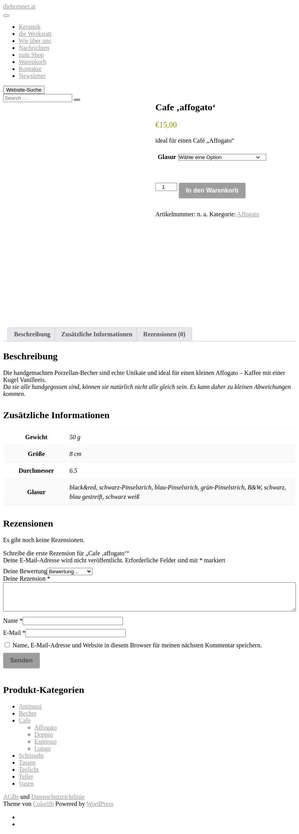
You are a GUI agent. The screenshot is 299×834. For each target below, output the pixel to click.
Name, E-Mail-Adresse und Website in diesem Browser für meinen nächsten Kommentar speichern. (137, 645)
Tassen (27, 762)
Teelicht (29, 769)
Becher (27, 713)
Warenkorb (32, 61)
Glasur (167, 157)
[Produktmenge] (166, 187)
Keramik (30, 26)
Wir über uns (35, 40)
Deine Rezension (26, 578)
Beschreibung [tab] (32, 334)
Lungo (42, 748)
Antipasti (30, 706)
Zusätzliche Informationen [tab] (96, 334)
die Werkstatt (35, 33)
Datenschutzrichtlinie (58, 796)
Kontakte (30, 68)
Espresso (45, 741)
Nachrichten (34, 47)
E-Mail (14, 632)
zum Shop (31, 54)
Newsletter (32, 75)
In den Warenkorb (212, 190)
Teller (26, 776)
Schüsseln (31, 755)
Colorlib (43, 803)
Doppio (43, 734)
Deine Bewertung (25, 571)
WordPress (99, 803)
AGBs (11, 796)
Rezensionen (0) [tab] (164, 334)
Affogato (248, 214)
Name (13, 620)
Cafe (24, 720)
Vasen (26, 783)
